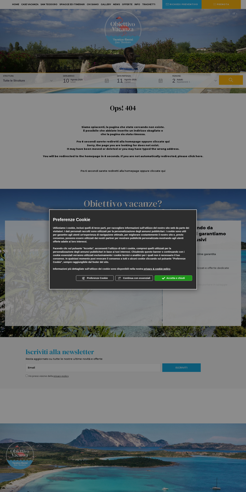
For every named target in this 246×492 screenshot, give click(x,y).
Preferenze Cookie (95, 278)
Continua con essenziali (134, 278)
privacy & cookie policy (157, 268)
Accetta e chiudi (173, 278)
